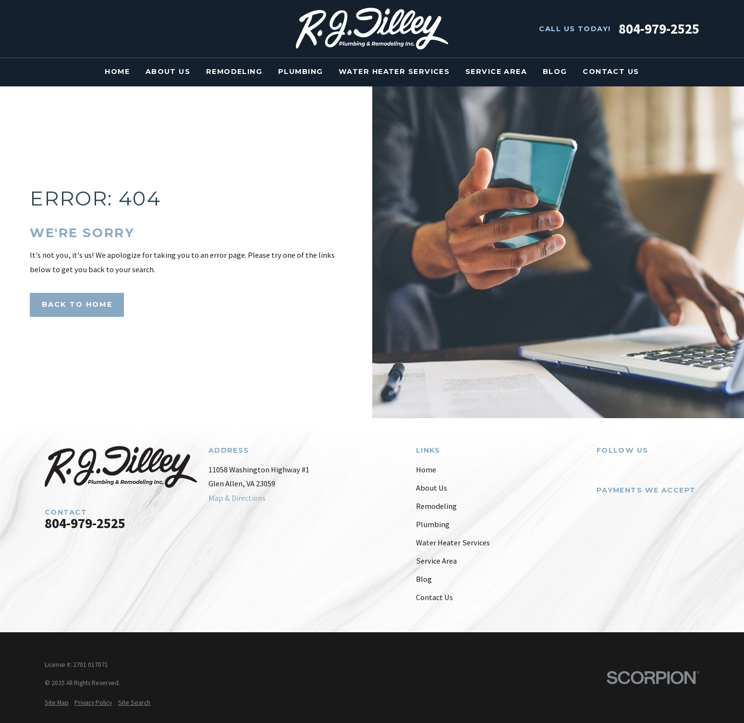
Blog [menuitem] (555, 71)
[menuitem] (57, 703)
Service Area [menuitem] (496, 71)
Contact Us (434, 597)
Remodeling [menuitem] (234, 71)
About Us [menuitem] (168, 71)
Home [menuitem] (117, 71)
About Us (431, 488)
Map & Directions (237, 498)
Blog (424, 579)
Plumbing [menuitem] (300, 71)
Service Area (436, 561)
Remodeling (436, 506)
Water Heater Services (453, 543)
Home (426, 470)
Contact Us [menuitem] (611, 71)
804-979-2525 (659, 29)
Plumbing (433, 524)
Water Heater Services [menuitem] (394, 71)
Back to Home (77, 304)
